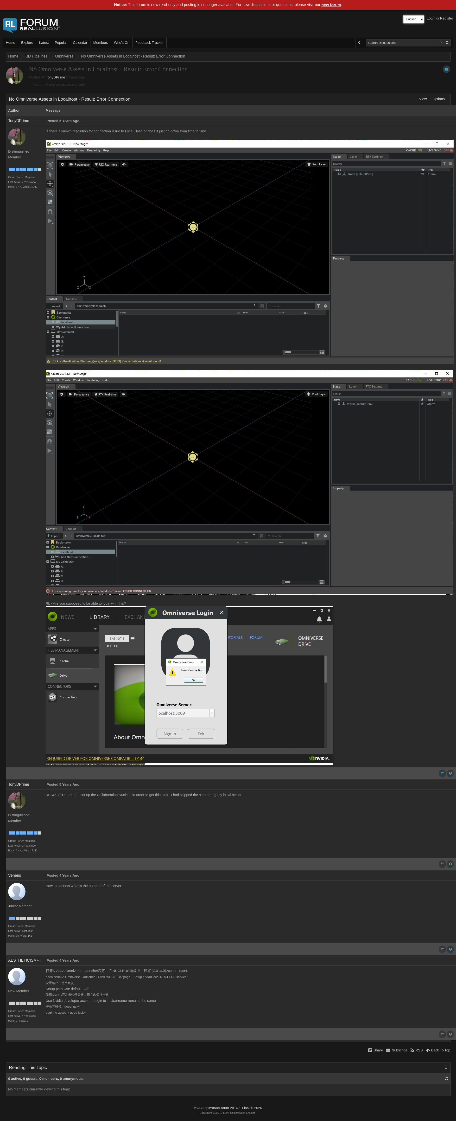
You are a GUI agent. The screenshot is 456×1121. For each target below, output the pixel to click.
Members (100, 43)
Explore (27, 43)
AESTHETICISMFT (24, 960)
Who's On (121, 43)
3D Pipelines (37, 56)
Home (10, 43)
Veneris (14, 875)
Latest (44, 43)
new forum (331, 5)
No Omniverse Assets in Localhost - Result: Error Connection (133, 56)
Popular (61, 43)
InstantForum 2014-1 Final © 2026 (235, 1108)
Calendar (80, 43)
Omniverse (64, 56)
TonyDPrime (55, 77)
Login (431, 18)
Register (446, 18)
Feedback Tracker (149, 43)
